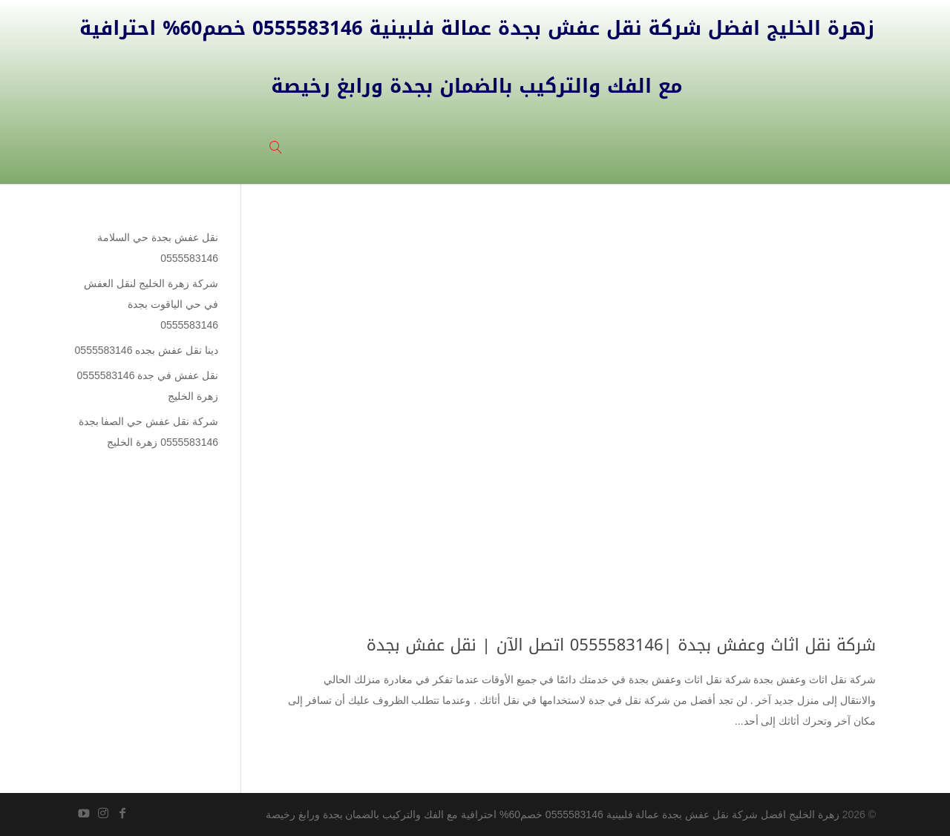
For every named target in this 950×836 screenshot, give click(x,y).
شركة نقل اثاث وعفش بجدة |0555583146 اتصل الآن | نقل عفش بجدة (621, 645)
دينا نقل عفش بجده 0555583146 (146, 350)
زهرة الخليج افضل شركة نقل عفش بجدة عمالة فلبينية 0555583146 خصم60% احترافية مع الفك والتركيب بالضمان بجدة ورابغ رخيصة (552, 814)
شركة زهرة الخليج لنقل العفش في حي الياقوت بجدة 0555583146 (151, 304)
